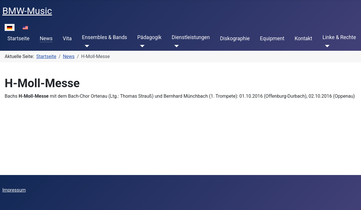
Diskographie (235, 38)
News (46, 38)
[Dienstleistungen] (175, 46)
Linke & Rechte (339, 37)
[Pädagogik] (141, 46)
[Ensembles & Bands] (85, 46)
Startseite (19, 38)
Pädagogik (149, 37)
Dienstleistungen (191, 37)
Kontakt (303, 38)
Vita (67, 38)
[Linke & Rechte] (326, 46)
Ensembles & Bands (104, 37)
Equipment (272, 38)
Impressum (14, 190)
